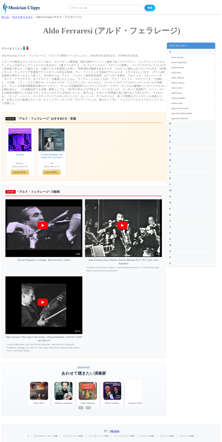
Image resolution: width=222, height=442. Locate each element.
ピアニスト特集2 (167, 436)
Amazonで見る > (20, 172)
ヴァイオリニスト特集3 (124, 436)
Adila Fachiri (176, 88)
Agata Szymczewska (180, 108)
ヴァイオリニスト (178, 45)
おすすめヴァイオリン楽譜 (46, 436)
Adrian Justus (177, 103)
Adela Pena (176, 72)
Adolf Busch (176, 93)
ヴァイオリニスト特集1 (73, 436)
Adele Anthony (177, 77)
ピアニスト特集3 (187, 436)
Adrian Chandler (178, 98)
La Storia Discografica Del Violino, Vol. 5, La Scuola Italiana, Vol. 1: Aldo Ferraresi (52, 156)
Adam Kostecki (177, 67)
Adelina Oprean (178, 82)
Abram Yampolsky (179, 62)
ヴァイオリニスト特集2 (98, 436)
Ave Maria (20, 154)
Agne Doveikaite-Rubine (181, 113)
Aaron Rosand (177, 57)
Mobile (114, 431)
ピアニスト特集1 (147, 436)
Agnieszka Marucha (179, 118)
